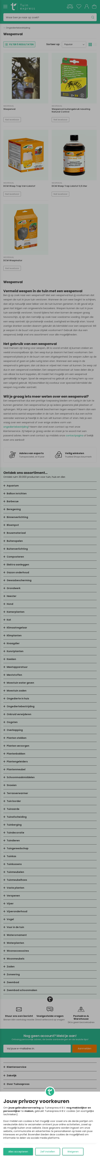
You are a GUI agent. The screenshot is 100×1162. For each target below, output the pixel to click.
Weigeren (73, 1151)
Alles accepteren (18, 1151)
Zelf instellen (47, 1151)
